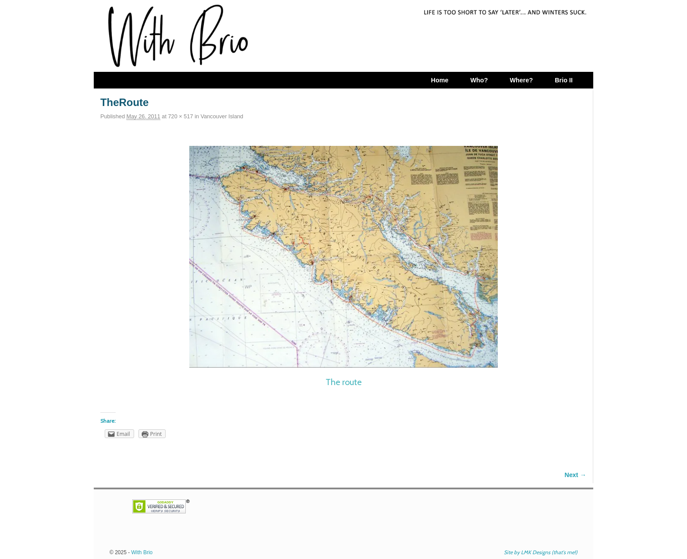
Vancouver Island (222, 116)
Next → (575, 474)
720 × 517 (180, 116)
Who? (479, 80)
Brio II (564, 80)
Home (439, 80)
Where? (521, 80)
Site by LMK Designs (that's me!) (540, 552)
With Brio (142, 552)
